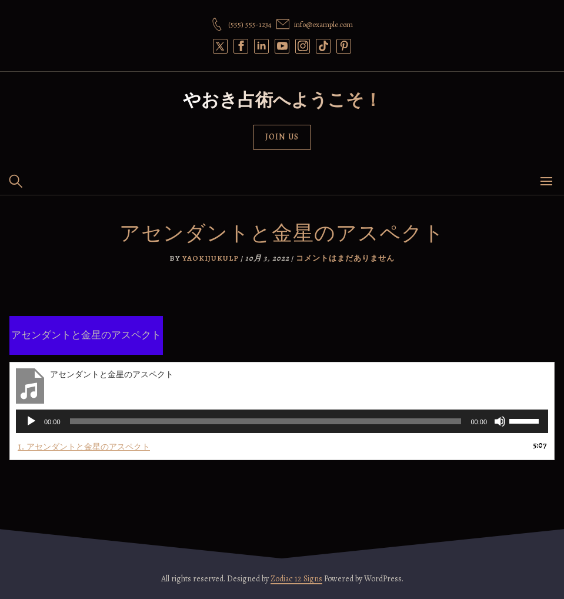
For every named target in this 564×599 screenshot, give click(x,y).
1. (84, 446)
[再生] (31, 421)
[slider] (266, 421)
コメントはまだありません (345, 258)
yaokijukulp (210, 258)
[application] (282, 421)
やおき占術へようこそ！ (282, 100)
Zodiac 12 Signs (296, 578)
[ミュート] (500, 421)
